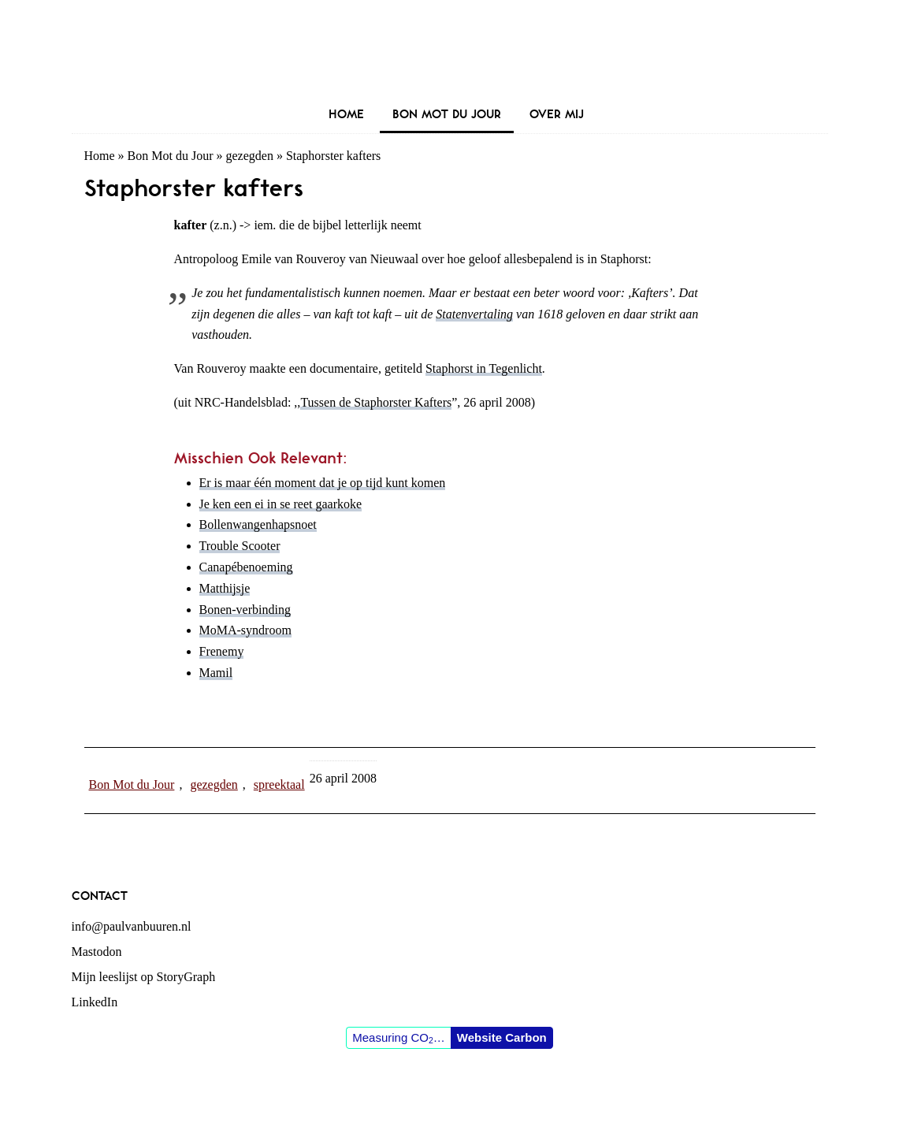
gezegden (249, 155)
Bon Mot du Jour (171, 155)
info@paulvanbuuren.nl (131, 926)
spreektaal (279, 784)
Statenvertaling (474, 314)
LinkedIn (95, 1002)
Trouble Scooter (239, 545)
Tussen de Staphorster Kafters (375, 402)
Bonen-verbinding (245, 609)
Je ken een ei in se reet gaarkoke (280, 504)
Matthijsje (225, 588)
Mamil (216, 672)
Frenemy (221, 651)
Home (99, 155)
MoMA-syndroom (245, 630)
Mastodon (97, 951)
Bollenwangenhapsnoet (258, 524)
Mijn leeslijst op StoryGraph (144, 976)
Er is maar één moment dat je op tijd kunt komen (322, 482)
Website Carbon (502, 1037)
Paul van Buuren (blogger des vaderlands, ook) (449, 51)
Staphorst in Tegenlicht (483, 368)
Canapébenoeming (246, 567)
